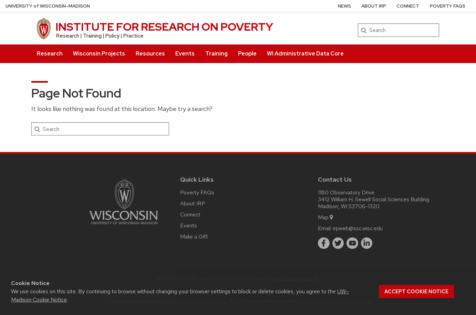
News (344, 6)
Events (185, 53)
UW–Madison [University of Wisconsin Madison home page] (48, 6)
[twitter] (338, 243)
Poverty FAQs (447, 6)
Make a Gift (194, 236)
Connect (407, 6)
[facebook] (324, 243)
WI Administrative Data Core (305, 53)
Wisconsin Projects (99, 53)
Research (50, 53)
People (247, 53)
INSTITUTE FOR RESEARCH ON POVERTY (164, 26)
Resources (150, 53)
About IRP (373, 6)
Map (326, 217)
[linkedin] (367, 243)
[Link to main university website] (123, 225)
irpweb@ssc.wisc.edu (358, 228)
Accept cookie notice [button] (416, 291)
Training (216, 53)
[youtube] (352, 243)
